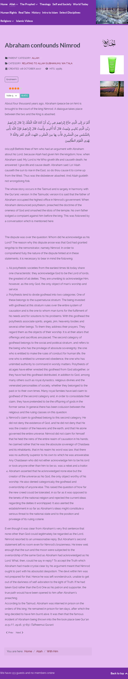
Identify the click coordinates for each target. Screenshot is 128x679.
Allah (35, 58)
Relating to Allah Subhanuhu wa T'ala (47, 63)
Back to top (119, 673)
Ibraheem (11, 79)
